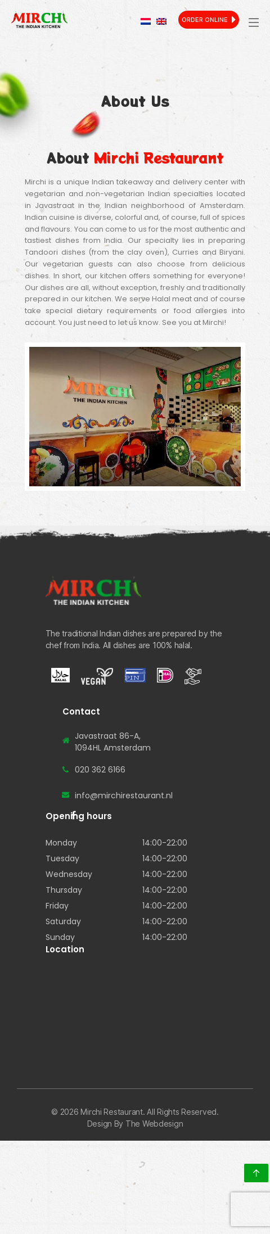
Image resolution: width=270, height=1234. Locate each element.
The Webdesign (154, 1123)
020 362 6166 (100, 769)
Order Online (205, 20)
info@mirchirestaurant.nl (124, 795)
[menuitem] (146, 21)
